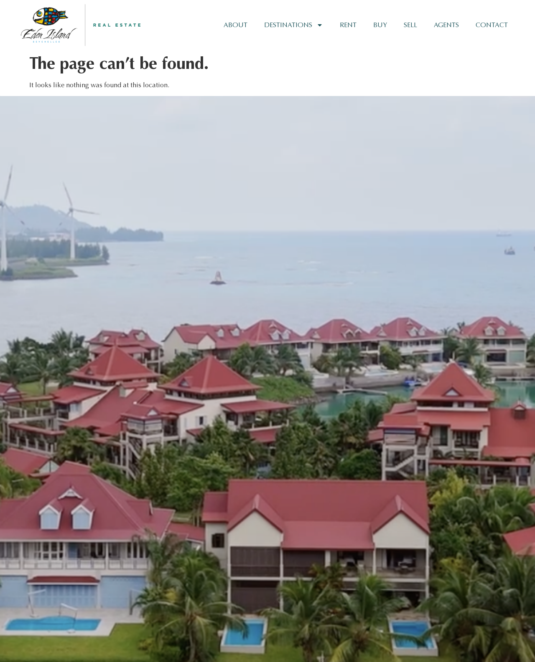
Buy (380, 25)
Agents (446, 25)
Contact (492, 25)
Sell (410, 25)
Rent (348, 25)
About (235, 25)
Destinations (293, 25)
